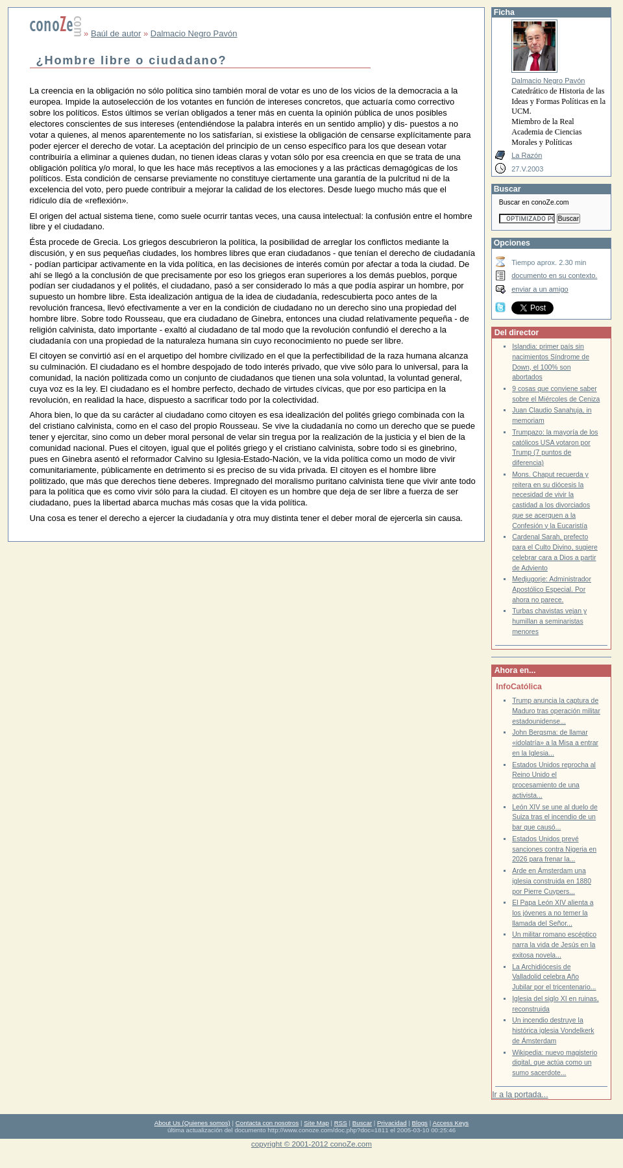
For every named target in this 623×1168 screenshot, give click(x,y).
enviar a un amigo (539, 289)
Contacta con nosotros (267, 1122)
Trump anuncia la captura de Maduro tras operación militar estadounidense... (556, 710)
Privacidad (392, 1122)
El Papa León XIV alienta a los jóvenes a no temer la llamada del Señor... (552, 912)
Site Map (316, 1122)
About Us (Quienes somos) (192, 1122)
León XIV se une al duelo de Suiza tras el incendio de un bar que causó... (555, 817)
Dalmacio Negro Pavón (194, 33)
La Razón (526, 155)
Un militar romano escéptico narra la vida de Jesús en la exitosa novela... (554, 944)
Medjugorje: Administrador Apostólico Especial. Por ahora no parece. (551, 589)
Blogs (420, 1122)
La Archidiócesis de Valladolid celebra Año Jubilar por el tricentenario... (554, 977)
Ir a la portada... (520, 1094)
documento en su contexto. (554, 275)
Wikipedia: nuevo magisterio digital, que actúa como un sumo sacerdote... (554, 1062)
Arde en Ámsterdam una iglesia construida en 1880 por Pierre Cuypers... (551, 881)
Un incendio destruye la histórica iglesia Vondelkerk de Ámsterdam (553, 1030)
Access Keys (450, 1122)
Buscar (362, 1122)
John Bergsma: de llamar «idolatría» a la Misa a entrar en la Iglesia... (555, 742)
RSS (340, 1122)
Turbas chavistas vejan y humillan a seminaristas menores (549, 621)
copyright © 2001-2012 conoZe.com (311, 1143)
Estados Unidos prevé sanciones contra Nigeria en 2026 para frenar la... (554, 849)
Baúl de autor (116, 33)
